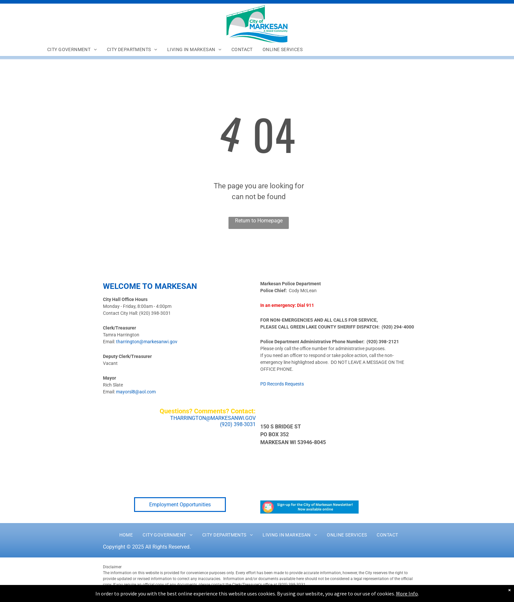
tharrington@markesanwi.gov (146, 341)
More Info (407, 593)
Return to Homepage (259, 220)
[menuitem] (72, 49)
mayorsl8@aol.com (136, 391)
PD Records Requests (282, 383)
